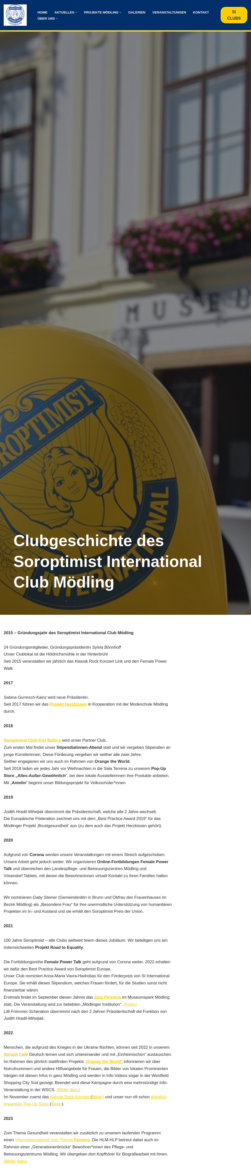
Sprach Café (16, 1055)
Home (43, 12)
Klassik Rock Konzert (70, 1104)
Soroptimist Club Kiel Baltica (32, 740)
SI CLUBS (234, 15)
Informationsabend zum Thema (52, 1148)
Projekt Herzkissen (68, 704)
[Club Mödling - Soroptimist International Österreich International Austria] (16, 15)
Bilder (56, 1112)
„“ (104, 1069)
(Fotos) (130, 1005)
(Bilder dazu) (68, 1097)
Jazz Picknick (107, 998)
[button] (76, 12)
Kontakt (201, 12)
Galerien (137, 12)
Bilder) (98, 1104)
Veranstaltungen (169, 12)
